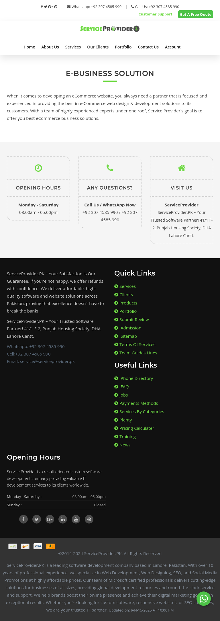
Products (125, 303)
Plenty (123, 420)
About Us (50, 47)
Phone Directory (133, 378)
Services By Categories (139, 411)
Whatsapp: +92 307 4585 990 (94, 6)
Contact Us (148, 47)
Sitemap (125, 336)
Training (125, 436)
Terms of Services (134, 344)
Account (173, 47)
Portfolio (123, 47)
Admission (128, 328)
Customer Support (155, 14)
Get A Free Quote (196, 14)
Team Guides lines (135, 353)
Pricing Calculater (134, 428)
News (122, 445)
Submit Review (131, 319)
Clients (123, 294)
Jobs (121, 395)
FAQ (121, 386)
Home (29, 47)
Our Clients (98, 47)
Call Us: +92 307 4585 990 (155, 6)
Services (73, 47)
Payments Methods (136, 403)
